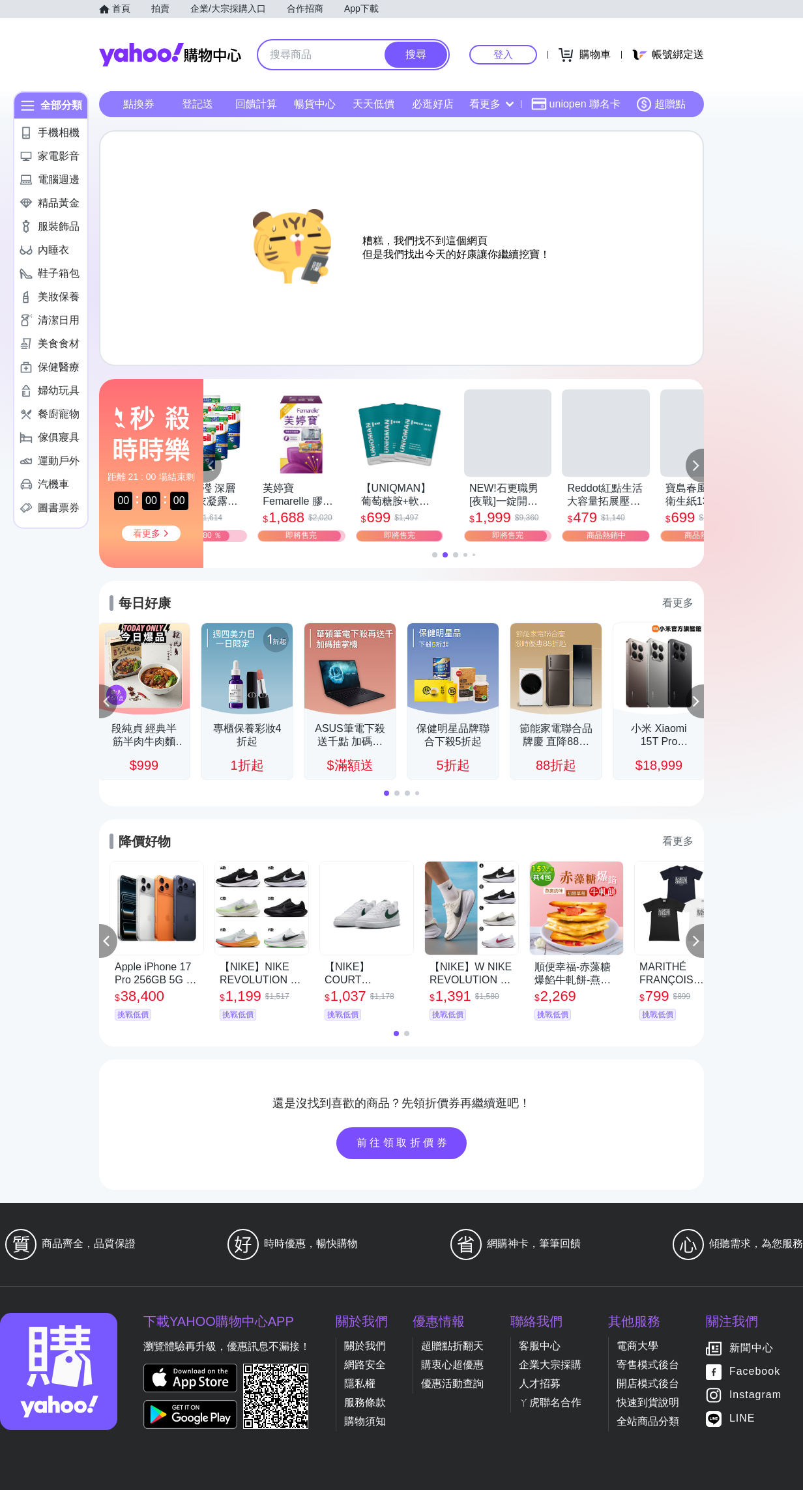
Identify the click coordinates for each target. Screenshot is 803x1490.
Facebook (754, 1371)
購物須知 (365, 1421)
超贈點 (661, 104)
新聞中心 (751, 1348)
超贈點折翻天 (452, 1345)
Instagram (755, 1395)
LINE (742, 1418)
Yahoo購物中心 (170, 54)
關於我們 (365, 1345)
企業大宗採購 (550, 1364)
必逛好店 (433, 103)
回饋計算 (256, 103)
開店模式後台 (648, 1383)
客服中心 (540, 1345)
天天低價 (373, 103)
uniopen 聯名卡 (575, 104)
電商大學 (637, 1345)
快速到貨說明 (648, 1402)
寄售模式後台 (648, 1364)
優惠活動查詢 (452, 1383)
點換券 (138, 103)
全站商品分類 (648, 1421)
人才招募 (540, 1383)
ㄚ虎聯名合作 (550, 1402)
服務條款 (365, 1402)
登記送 (197, 103)
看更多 (491, 103)
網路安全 (365, 1364)
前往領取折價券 (403, 1142)
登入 (503, 54)
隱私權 (359, 1383)
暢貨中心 (315, 103)
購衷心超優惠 (452, 1364)
